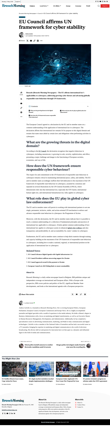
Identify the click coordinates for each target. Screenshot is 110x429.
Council (42, 13)
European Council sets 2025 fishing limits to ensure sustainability (52, 267)
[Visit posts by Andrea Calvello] (21, 35)
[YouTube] (100, 1)
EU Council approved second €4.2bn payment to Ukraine (49, 263)
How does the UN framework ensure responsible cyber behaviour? (42, 117)
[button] (98, 6)
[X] (98, 1)
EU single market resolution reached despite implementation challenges (40, 382)
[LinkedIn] (105, 1)
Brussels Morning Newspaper (28, 13)
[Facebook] (96, 1)
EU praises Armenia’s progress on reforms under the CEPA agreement (95, 382)
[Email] (32, 41)
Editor (31, 388)
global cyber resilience (76, 229)
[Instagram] (103, 1)
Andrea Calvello (29, 34)
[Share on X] (28, 41)
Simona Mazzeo (61, 388)
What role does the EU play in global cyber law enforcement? (73, 112)
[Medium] (107, 1)
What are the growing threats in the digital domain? (41, 112)
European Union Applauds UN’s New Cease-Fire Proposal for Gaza (68, 382)
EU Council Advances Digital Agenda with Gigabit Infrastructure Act (54, 255)
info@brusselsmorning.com (9, 413)
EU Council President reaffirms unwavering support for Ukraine (52, 259)
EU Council (43, 152)
